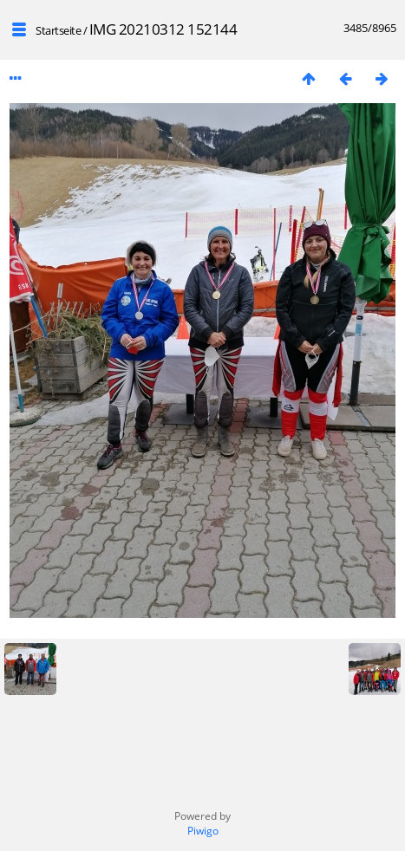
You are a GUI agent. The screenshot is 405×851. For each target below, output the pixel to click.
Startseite (58, 30)
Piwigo (203, 830)
